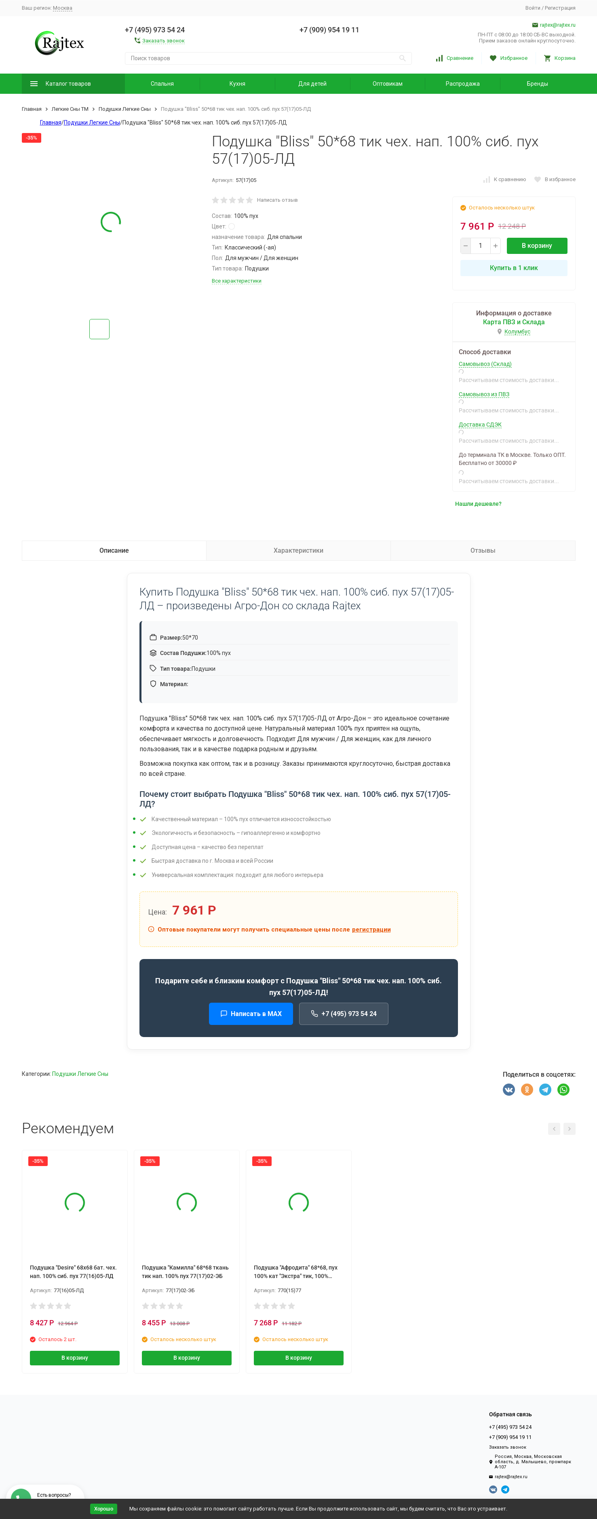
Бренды (537, 83)
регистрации (371, 929)
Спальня (162, 83)
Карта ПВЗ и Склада (514, 322)
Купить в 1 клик (514, 268)
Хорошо (103, 1509)
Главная (32, 109)
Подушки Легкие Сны (125, 109)
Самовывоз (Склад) (485, 364)
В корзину (537, 245)
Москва (62, 8)
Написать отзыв (277, 200)
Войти (532, 8)
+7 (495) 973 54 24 (344, 1014)
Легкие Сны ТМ (70, 109)
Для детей (312, 83)
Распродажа (463, 83)
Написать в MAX (251, 1014)
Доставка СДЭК (480, 424)
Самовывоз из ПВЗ (484, 394)
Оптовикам (388, 83)
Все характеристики (237, 281)
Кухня (237, 83)
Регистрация (560, 8)
